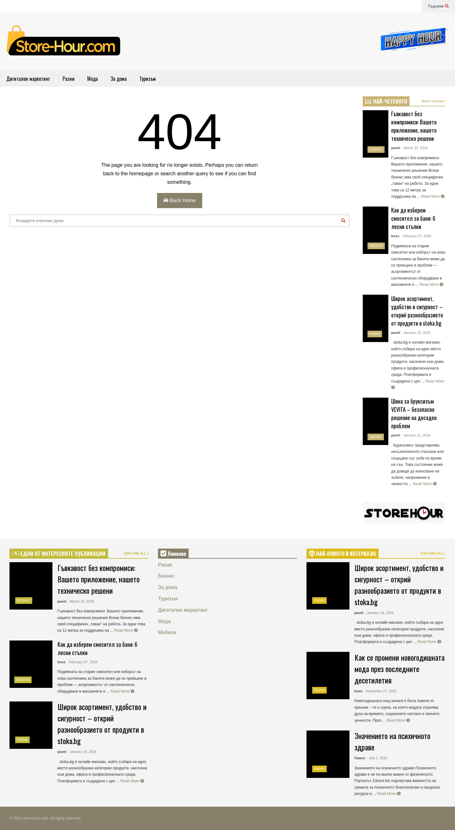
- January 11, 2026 (416, 435)
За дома (119, 78)
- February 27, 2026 (416, 236)
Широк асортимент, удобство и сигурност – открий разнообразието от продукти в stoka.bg (417, 310)
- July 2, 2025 (377, 758)
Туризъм (147, 78)
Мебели (376, 246)
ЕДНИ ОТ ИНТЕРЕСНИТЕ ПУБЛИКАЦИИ (59, 553)
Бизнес (375, 149)
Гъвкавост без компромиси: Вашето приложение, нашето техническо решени (414, 126)
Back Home (179, 200)
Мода (92, 78)
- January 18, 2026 (416, 332)
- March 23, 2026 (415, 148)
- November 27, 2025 (380, 691)
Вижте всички (434, 101)
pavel (395, 148)
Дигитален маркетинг (28, 78)
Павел (360, 758)
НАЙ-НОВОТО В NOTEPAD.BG (342, 553)
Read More (433, 196)
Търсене (438, 6)
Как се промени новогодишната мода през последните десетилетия (400, 669)
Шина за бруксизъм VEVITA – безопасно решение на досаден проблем (414, 413)
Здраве (375, 437)
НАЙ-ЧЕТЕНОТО (386, 101)
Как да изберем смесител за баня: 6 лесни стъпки (413, 218)
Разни (69, 78)
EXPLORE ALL (136, 553)
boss (395, 236)
